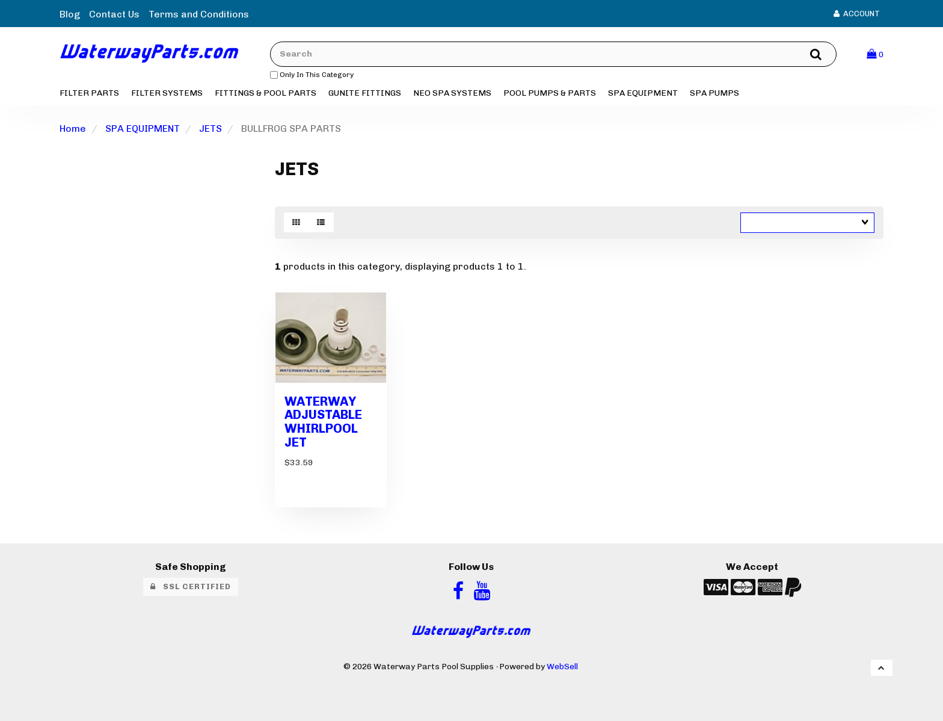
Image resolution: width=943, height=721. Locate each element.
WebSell (562, 666)
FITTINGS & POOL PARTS (265, 93)
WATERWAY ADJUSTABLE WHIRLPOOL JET (323, 422)
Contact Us (114, 14)
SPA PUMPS (714, 93)
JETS (210, 128)
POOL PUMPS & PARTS (549, 93)
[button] (875, 54)
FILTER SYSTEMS (167, 93)
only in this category (312, 74)
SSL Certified (190, 586)
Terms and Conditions (199, 14)
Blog (70, 14)
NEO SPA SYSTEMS (452, 93)
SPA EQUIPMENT (643, 93)
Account (857, 13)
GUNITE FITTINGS (364, 93)
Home (73, 128)
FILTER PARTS (89, 93)
